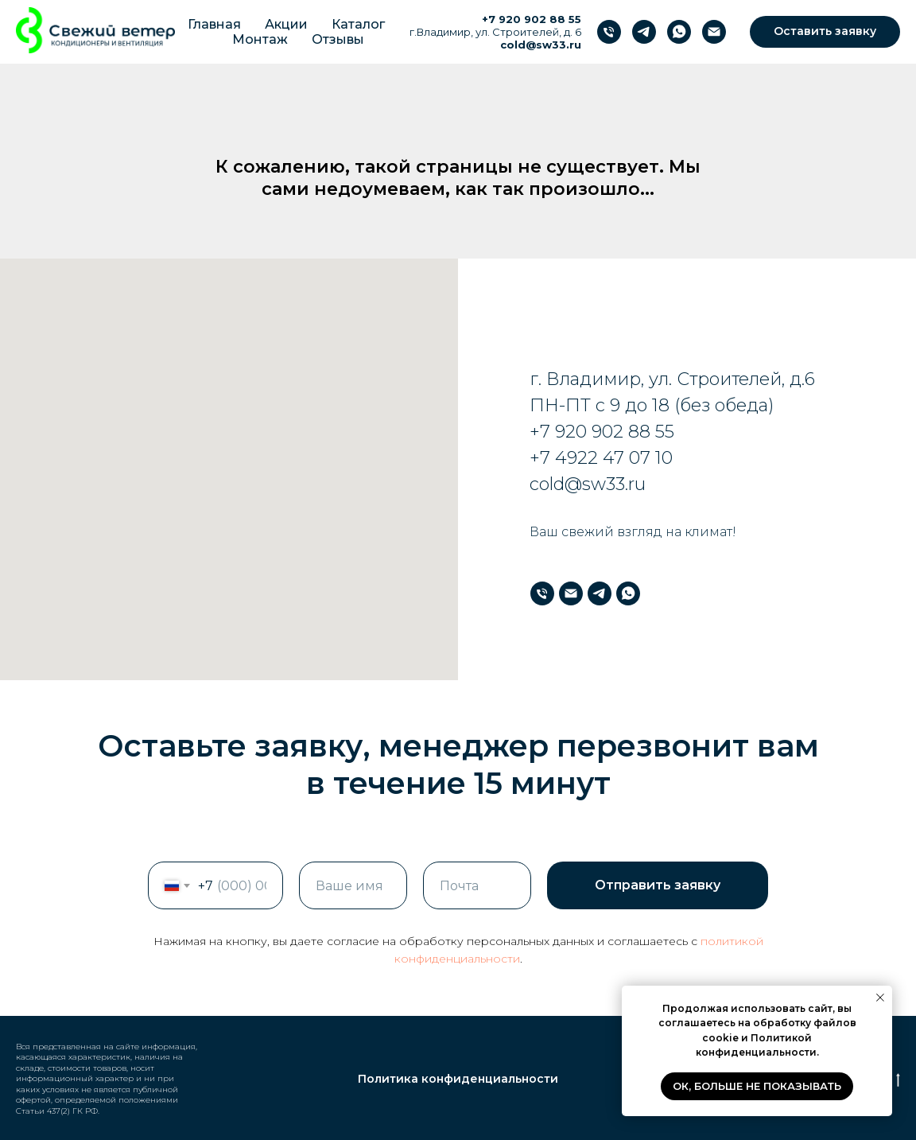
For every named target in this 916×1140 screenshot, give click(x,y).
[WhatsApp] (679, 32)
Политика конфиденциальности (458, 1079)
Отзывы (338, 39)
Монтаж (260, 39)
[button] (825, 32)
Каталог (358, 24)
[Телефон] (609, 32)
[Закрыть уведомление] (880, 998)
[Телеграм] (644, 32)
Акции (286, 24)
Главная (214, 24)
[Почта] (714, 32)
